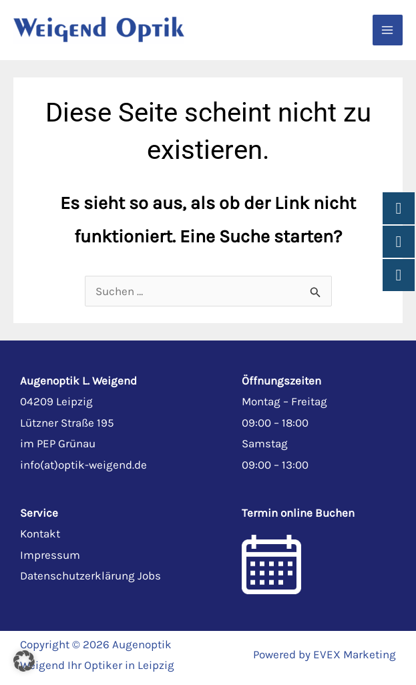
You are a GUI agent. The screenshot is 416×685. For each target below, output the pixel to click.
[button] (24, 661)
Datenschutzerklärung (77, 575)
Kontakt (40, 533)
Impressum (50, 554)
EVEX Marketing (354, 654)
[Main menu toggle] (388, 30)
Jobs (149, 575)
